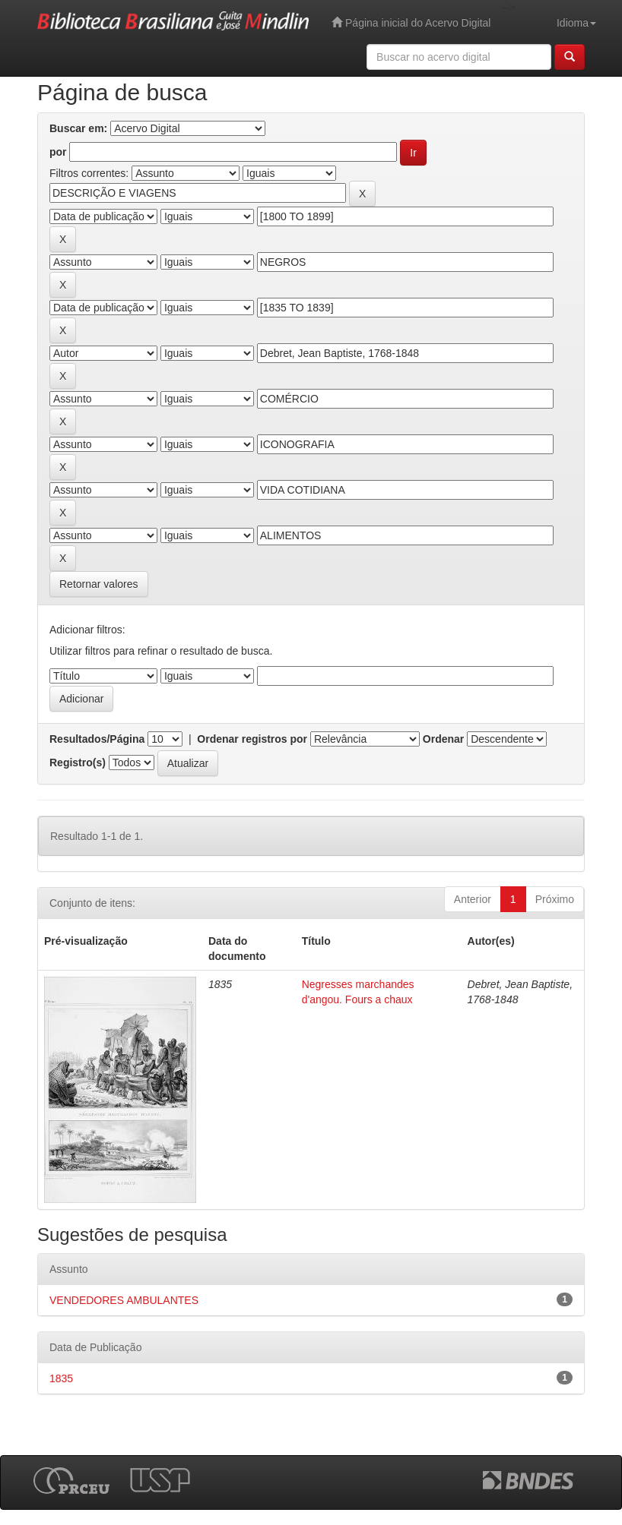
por (58, 152)
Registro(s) (77, 762)
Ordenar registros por (252, 739)
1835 (61, 1378)
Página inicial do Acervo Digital (411, 22)
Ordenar (443, 739)
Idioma (576, 23)
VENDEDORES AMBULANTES (123, 1300)
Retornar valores (98, 584)
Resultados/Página (96, 739)
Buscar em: (78, 128)
